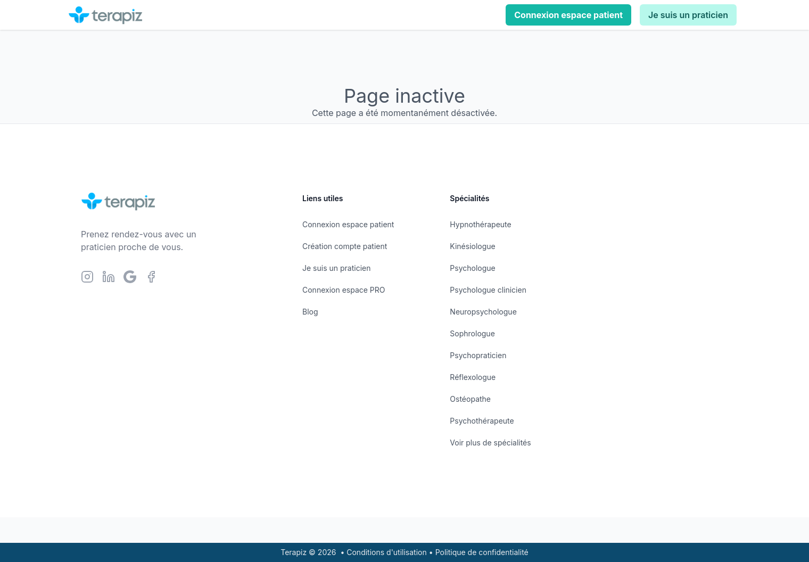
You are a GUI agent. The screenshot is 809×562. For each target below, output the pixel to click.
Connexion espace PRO (343, 289)
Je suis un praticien (688, 15)
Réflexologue (473, 377)
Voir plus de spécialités (490, 442)
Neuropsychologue (483, 311)
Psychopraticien (478, 355)
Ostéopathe (470, 398)
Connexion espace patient (568, 15)
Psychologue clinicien (488, 289)
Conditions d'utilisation (386, 552)
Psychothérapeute (482, 420)
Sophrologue (472, 333)
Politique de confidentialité (482, 552)
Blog (310, 311)
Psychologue (472, 267)
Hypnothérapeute (480, 224)
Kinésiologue (472, 246)
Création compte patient (344, 246)
